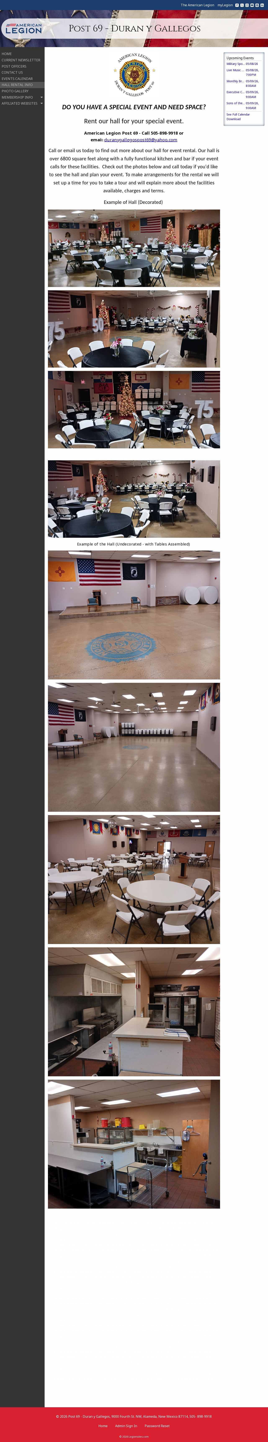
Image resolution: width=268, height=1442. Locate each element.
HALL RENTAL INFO (17, 84)
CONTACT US (12, 72)
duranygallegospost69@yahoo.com (140, 140)
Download (234, 119)
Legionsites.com (139, 1436)
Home (103, 1426)
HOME (7, 53)
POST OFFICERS (14, 65)
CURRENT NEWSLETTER (21, 59)
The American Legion (197, 5)
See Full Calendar (238, 114)
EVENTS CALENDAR (17, 78)
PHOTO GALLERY (15, 90)
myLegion (225, 5)
